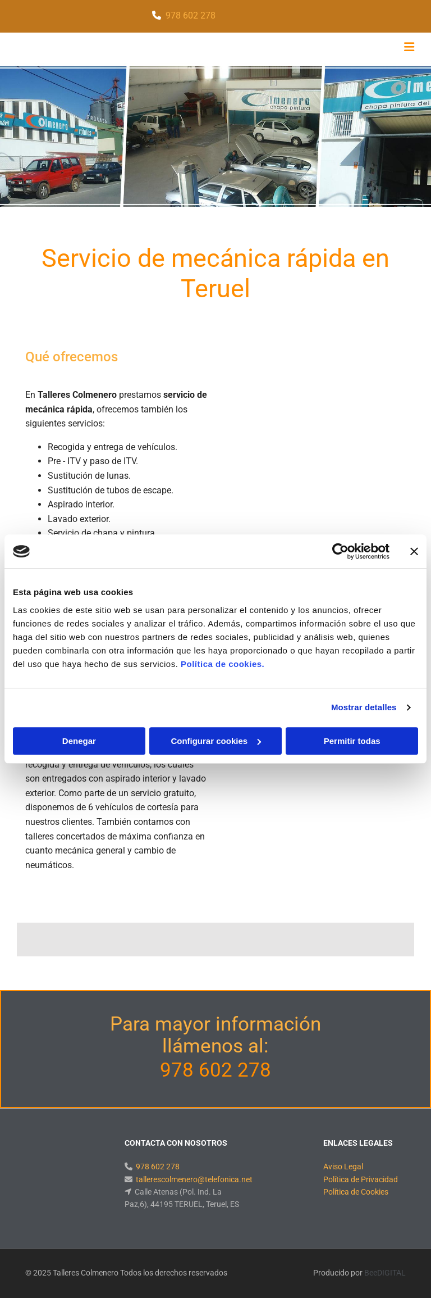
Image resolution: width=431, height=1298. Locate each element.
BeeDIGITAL (385, 1272)
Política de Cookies (355, 1191)
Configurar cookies (216, 741)
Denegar (79, 741)
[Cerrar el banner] (414, 551)
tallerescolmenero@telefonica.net (194, 1179)
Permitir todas (352, 741)
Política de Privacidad (360, 1179)
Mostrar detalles (364, 707)
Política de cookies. (222, 664)
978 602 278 (191, 15)
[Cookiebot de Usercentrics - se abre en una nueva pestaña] (340, 551)
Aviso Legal (343, 1166)
